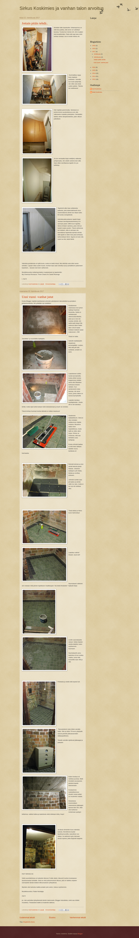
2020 (94, 45)
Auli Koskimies (96, 89)
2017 (94, 51)
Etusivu (52, 917)
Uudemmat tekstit (27, 917)
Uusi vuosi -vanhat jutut (37, 297)
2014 (94, 73)
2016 (94, 67)
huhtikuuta (97, 54)
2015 (94, 70)
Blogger (80, 934)
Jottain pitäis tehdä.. (35, 23)
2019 (94, 48)
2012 (94, 79)
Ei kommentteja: (51, 284)
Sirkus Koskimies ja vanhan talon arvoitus (62, 8)
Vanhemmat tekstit (78, 917)
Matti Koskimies (97, 92)
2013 (94, 76)
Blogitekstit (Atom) (29, 922)
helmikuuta (97, 57)
